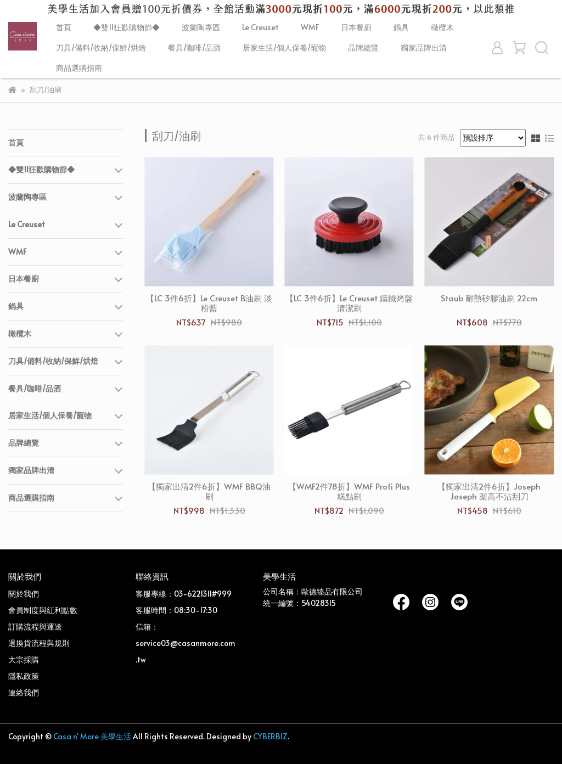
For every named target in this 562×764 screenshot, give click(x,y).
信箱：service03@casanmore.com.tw (185, 643)
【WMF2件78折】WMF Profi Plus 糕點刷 (349, 491)
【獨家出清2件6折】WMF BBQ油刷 (209, 491)
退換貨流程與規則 (39, 643)
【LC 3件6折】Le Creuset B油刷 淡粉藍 (209, 303)
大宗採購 (23, 659)
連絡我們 (23, 692)
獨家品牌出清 (424, 47)
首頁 (63, 27)
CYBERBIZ (270, 736)
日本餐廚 (356, 27)
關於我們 (23, 593)
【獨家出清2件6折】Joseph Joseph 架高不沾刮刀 (489, 491)
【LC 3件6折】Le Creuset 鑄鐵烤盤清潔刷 (349, 303)
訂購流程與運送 (35, 626)
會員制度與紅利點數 (42, 610)
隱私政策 (23, 676)
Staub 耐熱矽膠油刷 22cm (489, 298)
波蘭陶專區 (201, 27)
